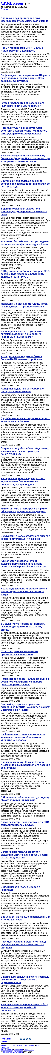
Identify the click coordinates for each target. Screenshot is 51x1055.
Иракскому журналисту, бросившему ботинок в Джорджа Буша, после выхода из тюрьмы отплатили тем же (25, 158)
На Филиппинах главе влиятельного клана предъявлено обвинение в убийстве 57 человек (23, 737)
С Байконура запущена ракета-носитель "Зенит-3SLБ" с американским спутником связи (25, 979)
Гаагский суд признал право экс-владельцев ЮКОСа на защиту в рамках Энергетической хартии (25, 707)
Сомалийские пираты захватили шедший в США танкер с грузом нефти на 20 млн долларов (24, 855)
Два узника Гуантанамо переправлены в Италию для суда (25, 918)
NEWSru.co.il (7, 1050)
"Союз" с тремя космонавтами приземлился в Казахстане (19, 653)
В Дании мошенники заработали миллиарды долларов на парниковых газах (24, 211)
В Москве (18, 1050)
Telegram (5, 1047)
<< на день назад (6, 1040)
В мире (4, 9)
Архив (19, 1045)
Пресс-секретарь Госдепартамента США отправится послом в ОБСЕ (25, 823)
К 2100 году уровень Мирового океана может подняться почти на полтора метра (24, 591)
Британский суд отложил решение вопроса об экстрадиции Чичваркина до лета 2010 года (25, 184)
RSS (38, 1045)
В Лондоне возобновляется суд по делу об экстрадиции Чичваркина (25, 798)
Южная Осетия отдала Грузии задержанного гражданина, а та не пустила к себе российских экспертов (24, 564)
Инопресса (29, 1050)
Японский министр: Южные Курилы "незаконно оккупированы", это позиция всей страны (25, 765)
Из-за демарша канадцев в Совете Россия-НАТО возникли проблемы (21, 358)
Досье (12, 1045)
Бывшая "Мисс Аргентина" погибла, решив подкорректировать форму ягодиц (23, 626)
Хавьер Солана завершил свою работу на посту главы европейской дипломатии (24, 1007)
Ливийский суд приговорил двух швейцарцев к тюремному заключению (24, 19)
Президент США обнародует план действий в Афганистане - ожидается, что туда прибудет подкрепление (24, 131)
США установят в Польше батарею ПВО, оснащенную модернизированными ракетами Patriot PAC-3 (25, 274)
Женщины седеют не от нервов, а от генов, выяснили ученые (23, 390)
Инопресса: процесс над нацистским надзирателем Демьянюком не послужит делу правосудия (23, 481)
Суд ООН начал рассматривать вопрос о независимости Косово (25, 420)
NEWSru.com (12, 3)
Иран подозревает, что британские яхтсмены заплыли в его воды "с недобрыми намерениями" (22, 334)
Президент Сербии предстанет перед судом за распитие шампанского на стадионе (23, 944)
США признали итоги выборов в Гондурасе (20, 888)
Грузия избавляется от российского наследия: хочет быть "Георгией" (22, 104)
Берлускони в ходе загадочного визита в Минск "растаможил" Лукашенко (25, 537)
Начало (4, 1045)
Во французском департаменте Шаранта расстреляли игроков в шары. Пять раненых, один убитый (25, 78)
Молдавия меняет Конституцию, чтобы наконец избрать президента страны (24, 305)
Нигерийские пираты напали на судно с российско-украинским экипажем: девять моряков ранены (25, 681)
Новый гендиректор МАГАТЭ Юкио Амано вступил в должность (22, 49)
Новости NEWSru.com (13, 1052)
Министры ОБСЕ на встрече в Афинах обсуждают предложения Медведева (24, 510)
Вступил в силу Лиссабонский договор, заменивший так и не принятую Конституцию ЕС (25, 451)
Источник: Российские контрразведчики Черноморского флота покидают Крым (25, 243)
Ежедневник (29, 1045)
